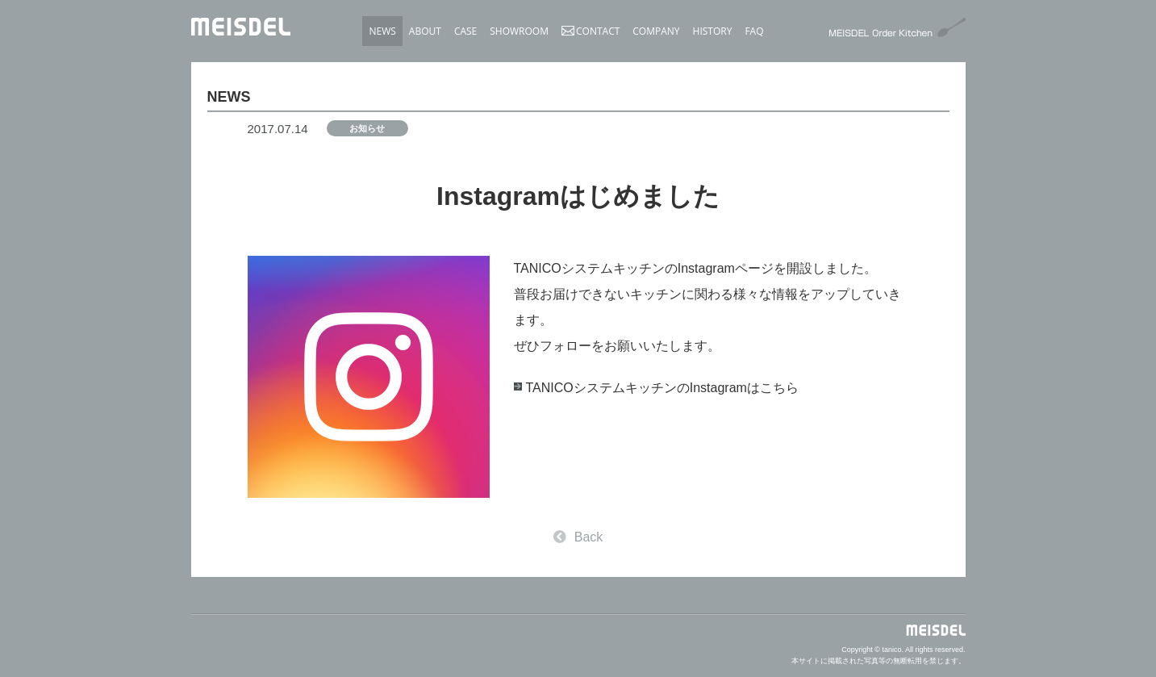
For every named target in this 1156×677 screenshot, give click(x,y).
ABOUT (425, 31)
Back (578, 537)
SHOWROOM (519, 31)
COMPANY (655, 31)
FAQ (754, 31)
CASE (465, 31)
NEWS (382, 31)
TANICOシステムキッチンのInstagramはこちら (662, 388)
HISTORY (712, 31)
